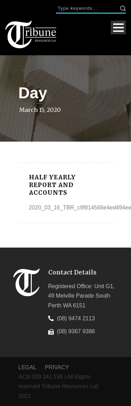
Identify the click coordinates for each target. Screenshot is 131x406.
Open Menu (118, 27)
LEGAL (28, 367)
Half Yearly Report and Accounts (52, 185)
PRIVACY (57, 367)
